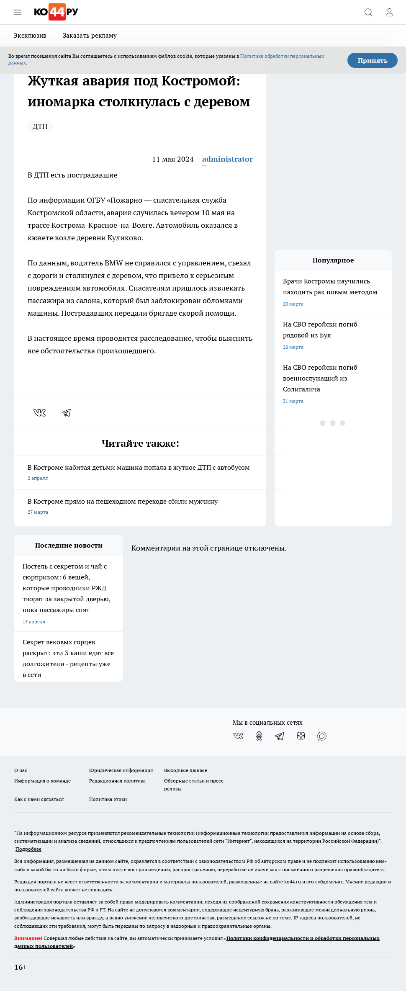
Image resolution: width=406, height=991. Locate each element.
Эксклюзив (30, 35)
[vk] (40, 413)
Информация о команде (42, 780)
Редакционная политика (117, 780)
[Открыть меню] (18, 12)
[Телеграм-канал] (280, 736)
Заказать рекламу (90, 35)
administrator (227, 159)
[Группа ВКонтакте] (238, 736)
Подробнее (28, 849)
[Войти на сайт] (389, 12)
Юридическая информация (121, 770)
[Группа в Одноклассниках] (259, 736)
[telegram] (69, 413)
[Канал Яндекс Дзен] (300, 736)
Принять (373, 60)
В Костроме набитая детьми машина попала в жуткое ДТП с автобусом (140, 473)
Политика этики (108, 799)
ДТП (40, 126)
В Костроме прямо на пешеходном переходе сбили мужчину (140, 507)
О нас (20, 770)
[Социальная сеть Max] (321, 736)
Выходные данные (185, 770)
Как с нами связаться (39, 799)
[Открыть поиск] (368, 12)
